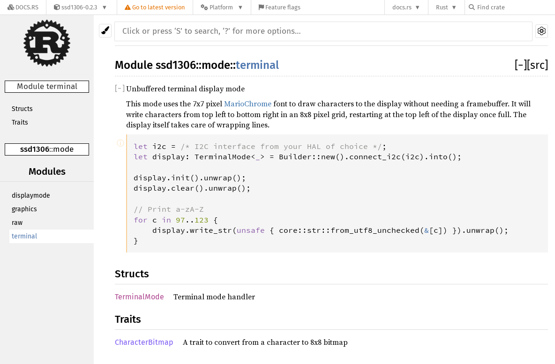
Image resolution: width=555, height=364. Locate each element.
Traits (20, 122)
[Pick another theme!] (105, 30)
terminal (24, 236)
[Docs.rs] (23, 7)
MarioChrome (247, 103)
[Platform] (222, 7)
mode (63, 149)
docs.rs (402, 7)
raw (17, 223)
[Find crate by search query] (515, 7)
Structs (22, 109)
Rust (442, 7)
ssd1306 (34, 149)
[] (521, 65)
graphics (24, 209)
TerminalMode (139, 296)
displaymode (31, 196)
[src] (537, 65)
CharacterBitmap (144, 342)
